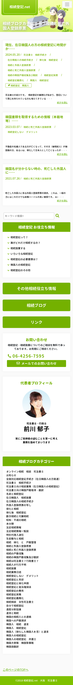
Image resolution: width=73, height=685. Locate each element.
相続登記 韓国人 (20, 85)
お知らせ (11, 475)
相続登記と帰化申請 (17, 583)
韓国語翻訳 (12, 646)
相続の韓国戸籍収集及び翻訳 (23, 75)
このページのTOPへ (15, 670)
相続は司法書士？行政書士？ (22, 561)
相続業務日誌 (13, 572)
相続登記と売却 (15, 579)
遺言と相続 (12, 613)
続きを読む (62, 102)
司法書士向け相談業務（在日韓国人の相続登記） (33, 486)
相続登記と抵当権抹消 (18, 587)
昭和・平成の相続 (16, 520)
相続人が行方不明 (16, 564)
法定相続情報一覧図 (17, 531)
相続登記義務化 (16, 80)
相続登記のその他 (18, 270)
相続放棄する (16, 248)
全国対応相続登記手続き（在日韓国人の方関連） (33, 479)
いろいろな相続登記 (20, 253)
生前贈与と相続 (15, 538)
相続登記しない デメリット (23, 132)
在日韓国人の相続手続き (20, 60)
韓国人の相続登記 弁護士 (21, 639)
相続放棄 (11, 568)
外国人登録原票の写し (18, 505)
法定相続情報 (13, 527)
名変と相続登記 (15, 494)
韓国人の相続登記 (18, 264)
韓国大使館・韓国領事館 (20, 643)
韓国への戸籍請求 (16, 620)
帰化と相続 (12, 508)
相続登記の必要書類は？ (22, 259)
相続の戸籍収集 (15, 553)
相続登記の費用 (15, 590)
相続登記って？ (17, 237)
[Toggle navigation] (67, 4)
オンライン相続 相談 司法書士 (25, 471)
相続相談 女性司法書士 (20, 602)
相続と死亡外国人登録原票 (21, 70)
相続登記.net (19, 6)
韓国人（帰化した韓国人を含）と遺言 (27, 631)
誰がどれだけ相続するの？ (23, 242)
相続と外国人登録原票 (19, 65)
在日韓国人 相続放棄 (18, 497)
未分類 (10, 523)
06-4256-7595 (26, 356)
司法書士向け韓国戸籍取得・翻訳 (25, 490)
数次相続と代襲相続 (17, 516)
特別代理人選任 (15, 535)
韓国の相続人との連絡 (18, 616)
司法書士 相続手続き (35, 54)
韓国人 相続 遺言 (17, 624)
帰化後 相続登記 (48, 60)
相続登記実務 (51, 75)
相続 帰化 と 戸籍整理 (21, 542)
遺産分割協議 (13, 609)
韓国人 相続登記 (39, 80)
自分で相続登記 (15, 605)
